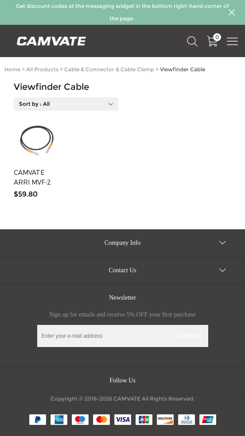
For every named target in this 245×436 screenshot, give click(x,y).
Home (12, 69)
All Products (42, 69)
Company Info (122, 242)
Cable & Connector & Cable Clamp (109, 69)
